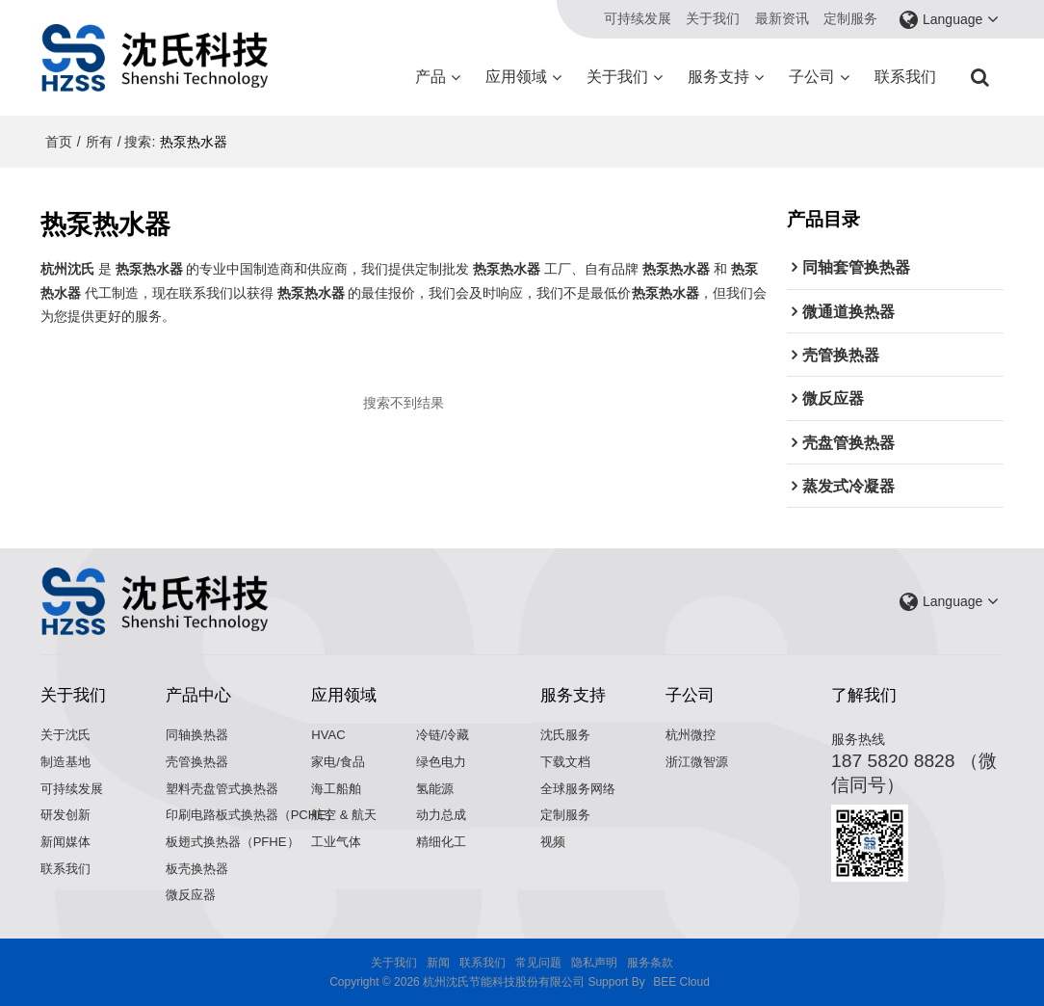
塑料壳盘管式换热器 (222, 788)
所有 (99, 141)
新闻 (438, 962)
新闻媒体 (65, 841)
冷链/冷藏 (443, 735)
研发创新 (65, 814)
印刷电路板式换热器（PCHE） (252, 814)
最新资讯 (782, 18)
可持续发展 (637, 18)
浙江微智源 (697, 761)
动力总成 (441, 814)
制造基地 (65, 761)
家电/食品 (338, 761)
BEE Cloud (681, 982)
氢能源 (435, 788)
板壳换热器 (197, 868)
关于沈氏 (65, 735)
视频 (552, 841)
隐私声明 (594, 962)
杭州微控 (691, 735)
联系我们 (905, 76)
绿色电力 (441, 761)
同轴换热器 (197, 735)
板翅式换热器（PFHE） (233, 841)
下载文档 (565, 761)
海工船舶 (336, 788)
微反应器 (191, 894)
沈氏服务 (565, 735)
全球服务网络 (577, 788)
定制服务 (850, 18)
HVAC (328, 735)
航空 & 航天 (344, 814)
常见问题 (538, 962)
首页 (58, 141)
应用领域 (516, 76)
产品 (430, 76)
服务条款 (650, 962)
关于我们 (713, 18)
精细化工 (441, 841)
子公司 (812, 76)
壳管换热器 (197, 761)
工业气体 (336, 841)
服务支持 (718, 76)
